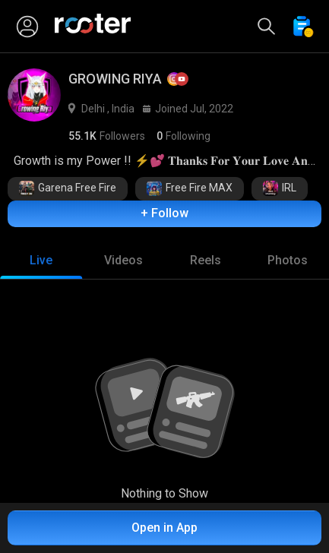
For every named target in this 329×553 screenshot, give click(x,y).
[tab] (41, 260)
